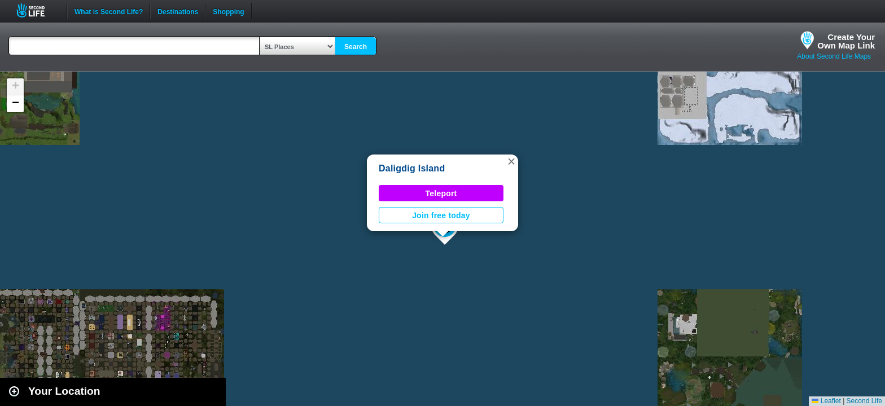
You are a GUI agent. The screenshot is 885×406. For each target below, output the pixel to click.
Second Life (37, 10)
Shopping (228, 11)
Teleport (441, 193)
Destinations (177, 11)
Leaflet (826, 401)
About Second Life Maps (834, 56)
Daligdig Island (412, 168)
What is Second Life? (109, 11)
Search (355, 47)
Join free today (441, 215)
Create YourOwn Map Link (846, 41)
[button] (511, 161)
